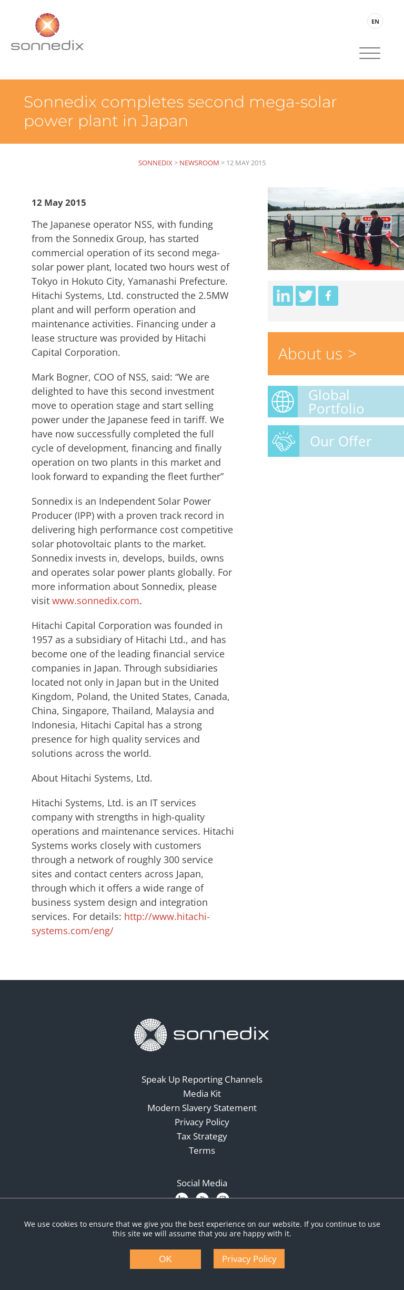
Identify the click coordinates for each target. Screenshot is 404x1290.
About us (310, 353)
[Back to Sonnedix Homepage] (47, 31)
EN (375, 21)
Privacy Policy (202, 1121)
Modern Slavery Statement (202, 1107)
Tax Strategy (202, 1136)
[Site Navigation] (369, 54)
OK (165, 1259)
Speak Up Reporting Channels (202, 1079)
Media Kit (202, 1093)
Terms (202, 1150)
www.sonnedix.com (95, 600)
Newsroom (199, 162)
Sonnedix (155, 162)
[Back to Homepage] (202, 1035)
